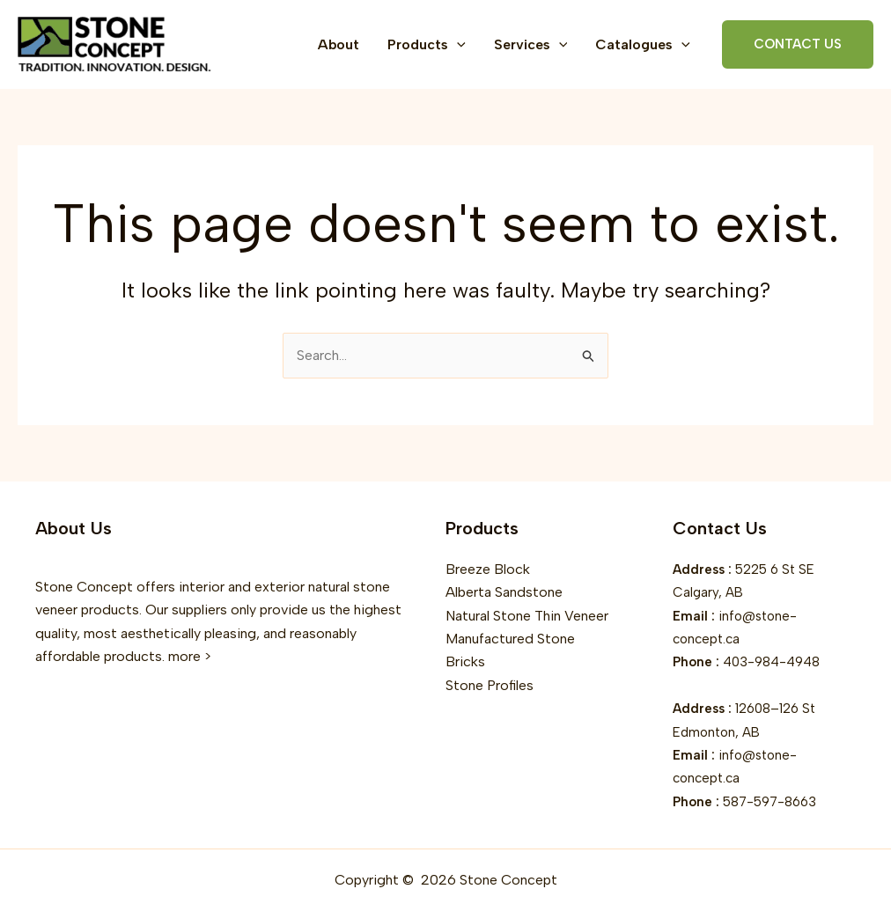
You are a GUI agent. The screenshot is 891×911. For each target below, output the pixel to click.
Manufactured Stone (510, 638)
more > (189, 656)
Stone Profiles (490, 685)
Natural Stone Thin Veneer (527, 615)
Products (426, 45)
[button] (457, 45)
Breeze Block (488, 569)
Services (531, 45)
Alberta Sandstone (504, 592)
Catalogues (642, 45)
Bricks (465, 661)
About (338, 44)
